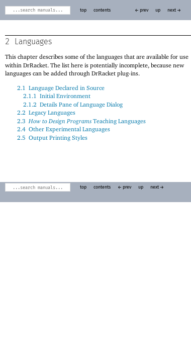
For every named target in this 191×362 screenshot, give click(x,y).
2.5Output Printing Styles (52, 137)
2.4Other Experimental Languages (63, 129)
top (83, 10)
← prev (141, 10)
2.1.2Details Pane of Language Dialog (73, 104)
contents (102, 10)
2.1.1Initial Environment (56, 96)
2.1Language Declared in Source (61, 88)
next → (174, 10)
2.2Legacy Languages (46, 112)
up (157, 10)
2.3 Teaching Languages (81, 121)
